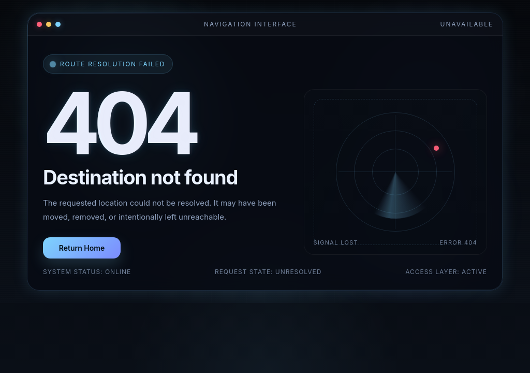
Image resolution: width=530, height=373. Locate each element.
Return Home (82, 247)
